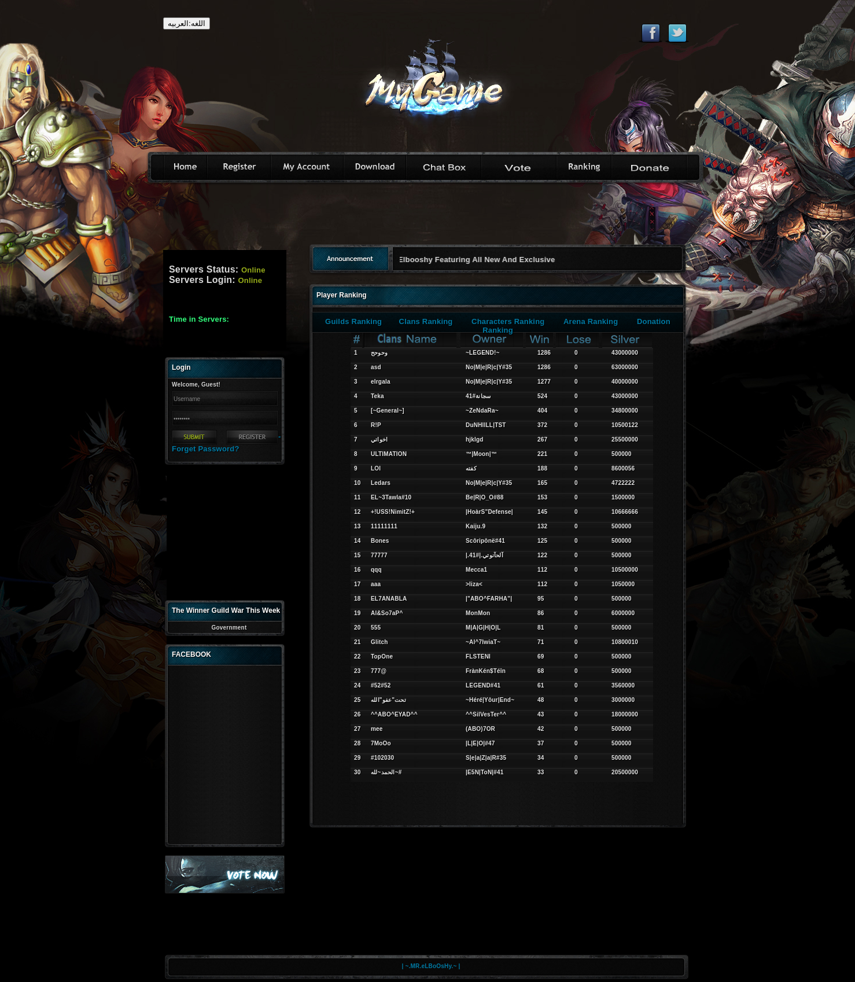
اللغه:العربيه (186, 23)
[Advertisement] (427, 218)
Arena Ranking (590, 321)
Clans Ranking (426, 321)
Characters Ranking (507, 321)
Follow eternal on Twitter (677, 33)
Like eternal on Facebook (650, 33)
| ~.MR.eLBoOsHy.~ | (431, 966)
